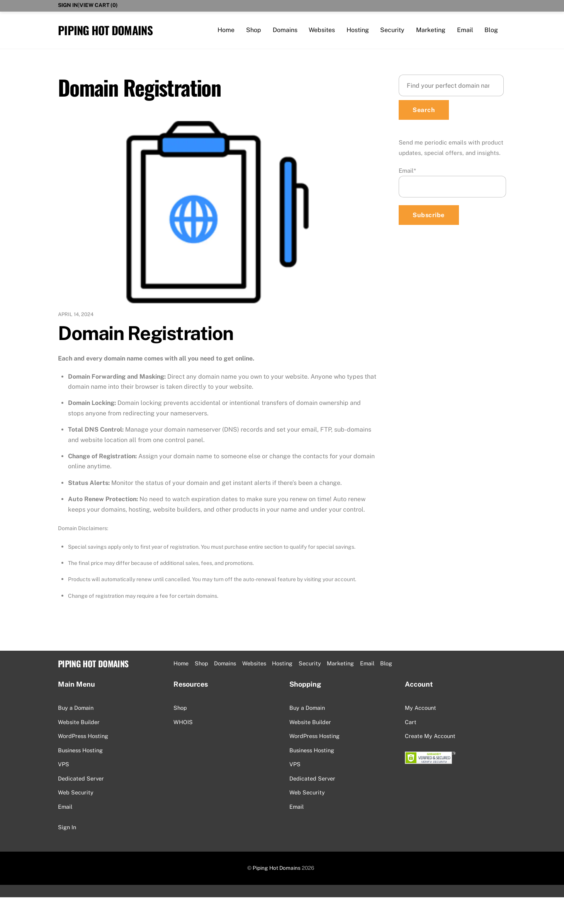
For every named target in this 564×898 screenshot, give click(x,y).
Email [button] (367, 664)
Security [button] (310, 664)
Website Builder (79, 722)
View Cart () (99, 5)
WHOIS (183, 722)
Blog (491, 30)
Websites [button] (254, 664)
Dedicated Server (81, 779)
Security (392, 30)
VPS (63, 765)
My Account (420, 708)
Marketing (430, 30)
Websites (322, 30)
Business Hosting (80, 750)
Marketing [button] (340, 664)
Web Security (75, 793)
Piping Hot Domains (277, 869)
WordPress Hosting (83, 736)
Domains (285, 30)
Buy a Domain (75, 708)
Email (465, 30)
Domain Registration (145, 333)
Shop (253, 30)
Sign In (68, 5)
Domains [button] (225, 664)
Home (225, 30)
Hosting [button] (282, 664)
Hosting (358, 30)
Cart (410, 722)
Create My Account (430, 736)
